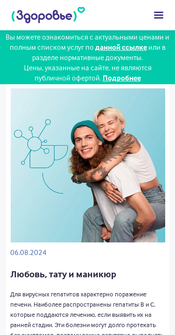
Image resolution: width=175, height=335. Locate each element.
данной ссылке (121, 47)
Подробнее (122, 77)
